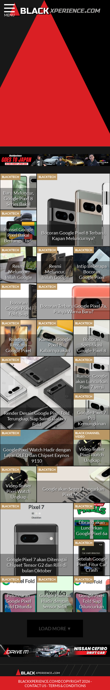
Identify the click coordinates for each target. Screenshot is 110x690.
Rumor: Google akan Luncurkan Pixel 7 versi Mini (92, 384)
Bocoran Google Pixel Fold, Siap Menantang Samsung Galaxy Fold (18, 316)
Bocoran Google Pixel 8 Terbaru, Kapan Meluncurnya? (73, 235)
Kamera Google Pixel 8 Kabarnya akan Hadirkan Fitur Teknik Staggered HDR (55, 353)
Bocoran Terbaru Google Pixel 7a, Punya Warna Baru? (73, 308)
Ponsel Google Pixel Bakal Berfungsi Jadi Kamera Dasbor (18, 238)
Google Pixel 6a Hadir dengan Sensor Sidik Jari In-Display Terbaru (55, 606)
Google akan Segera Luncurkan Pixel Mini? (73, 491)
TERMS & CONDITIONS (67, 686)
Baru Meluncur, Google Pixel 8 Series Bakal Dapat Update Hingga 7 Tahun (18, 204)
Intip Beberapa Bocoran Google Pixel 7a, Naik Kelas (92, 274)
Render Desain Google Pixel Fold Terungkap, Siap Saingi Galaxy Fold (37, 418)
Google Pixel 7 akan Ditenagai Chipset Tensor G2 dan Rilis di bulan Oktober (37, 565)
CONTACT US (35, 686)
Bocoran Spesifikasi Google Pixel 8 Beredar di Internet (91, 350)
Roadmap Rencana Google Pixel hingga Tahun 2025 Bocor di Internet (18, 353)
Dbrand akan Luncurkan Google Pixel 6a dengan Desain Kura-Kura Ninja (91, 536)
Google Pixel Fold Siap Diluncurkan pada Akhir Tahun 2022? (91, 606)
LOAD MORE (55, 628)
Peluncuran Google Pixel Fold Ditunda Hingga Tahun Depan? (18, 606)
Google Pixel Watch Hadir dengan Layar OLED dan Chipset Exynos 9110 (37, 455)
